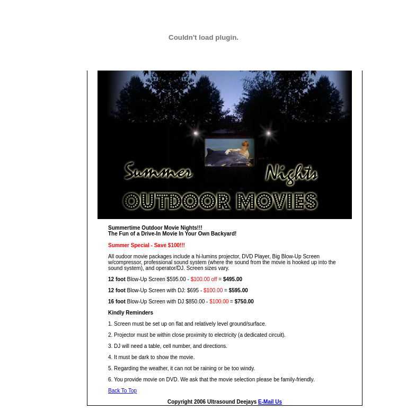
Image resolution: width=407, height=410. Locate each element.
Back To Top (122, 391)
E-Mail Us (270, 402)
